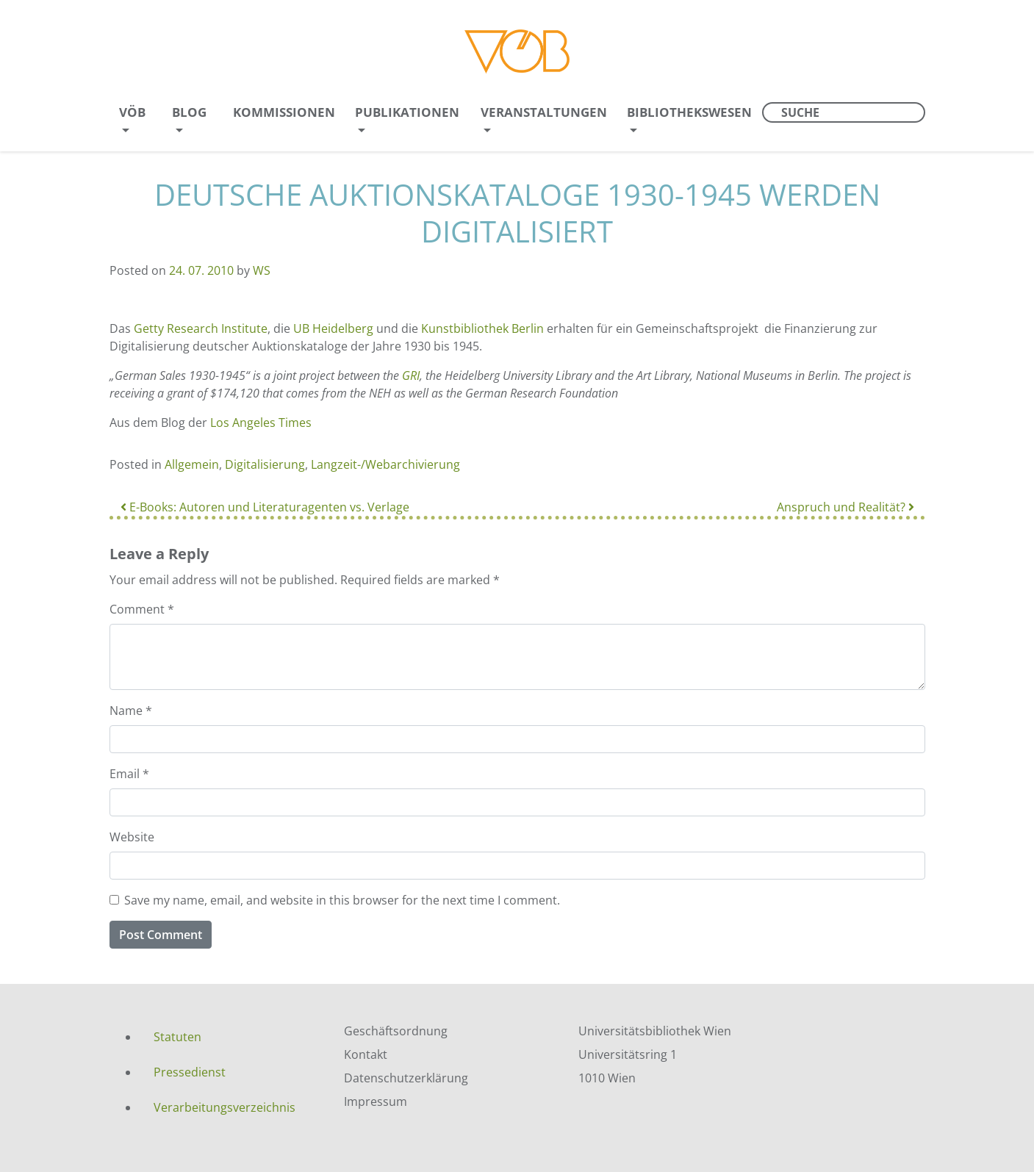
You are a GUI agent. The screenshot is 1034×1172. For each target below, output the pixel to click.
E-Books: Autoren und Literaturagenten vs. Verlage (265, 507)
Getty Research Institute (201, 328)
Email (129, 774)
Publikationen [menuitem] (407, 112)
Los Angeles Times (261, 422)
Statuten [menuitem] (177, 1037)
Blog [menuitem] (189, 112)
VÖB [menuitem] (132, 112)
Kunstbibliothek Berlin (482, 328)
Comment (141, 609)
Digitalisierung (265, 464)
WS (261, 270)
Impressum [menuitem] (375, 1101)
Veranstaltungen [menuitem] (544, 112)
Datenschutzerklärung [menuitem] (406, 1078)
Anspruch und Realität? (845, 507)
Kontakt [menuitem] (365, 1054)
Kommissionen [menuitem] (284, 112)
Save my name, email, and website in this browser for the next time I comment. (342, 900)
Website (131, 837)
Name (130, 710)
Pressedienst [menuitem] (190, 1072)
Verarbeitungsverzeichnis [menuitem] (224, 1107)
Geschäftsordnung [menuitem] (396, 1031)
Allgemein (192, 464)
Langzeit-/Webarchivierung (385, 464)
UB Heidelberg (333, 328)
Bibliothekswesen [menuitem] (689, 112)
